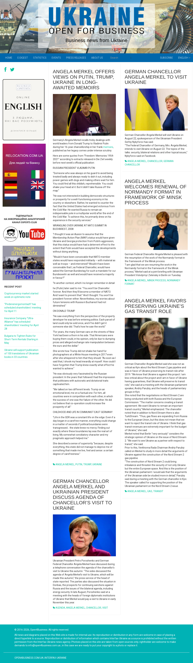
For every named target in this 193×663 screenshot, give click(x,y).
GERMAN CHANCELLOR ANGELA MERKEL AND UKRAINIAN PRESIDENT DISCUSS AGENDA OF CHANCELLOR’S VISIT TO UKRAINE (82, 495)
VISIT (105, 607)
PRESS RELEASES (76, 57)
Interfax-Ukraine (55, 657)
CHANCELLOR (154, 161)
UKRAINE (97, 464)
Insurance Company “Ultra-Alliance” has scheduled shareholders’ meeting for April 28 (21, 323)
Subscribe (166, 57)
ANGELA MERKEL (64, 464)
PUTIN (78, 464)
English (184, 57)
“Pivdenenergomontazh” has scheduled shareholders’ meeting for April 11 (22, 307)
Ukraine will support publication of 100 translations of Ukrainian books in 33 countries (21, 353)
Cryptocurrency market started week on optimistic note (21, 295)
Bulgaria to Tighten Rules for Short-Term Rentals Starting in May (21, 339)
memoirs (108, 147)
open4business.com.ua (28, 657)
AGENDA (60, 607)
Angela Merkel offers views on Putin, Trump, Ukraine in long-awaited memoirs (84, 79)
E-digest (22, 57)
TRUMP (87, 464)
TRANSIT (158, 491)
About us (97, 57)
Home (8, 57)
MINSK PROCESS (156, 280)
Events (56, 57)
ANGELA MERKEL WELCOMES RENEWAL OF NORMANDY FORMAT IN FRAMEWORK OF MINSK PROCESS (156, 192)
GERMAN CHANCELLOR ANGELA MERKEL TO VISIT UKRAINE (156, 77)
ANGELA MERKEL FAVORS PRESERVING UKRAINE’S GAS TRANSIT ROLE (155, 306)
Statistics (39, 57)
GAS (149, 491)
